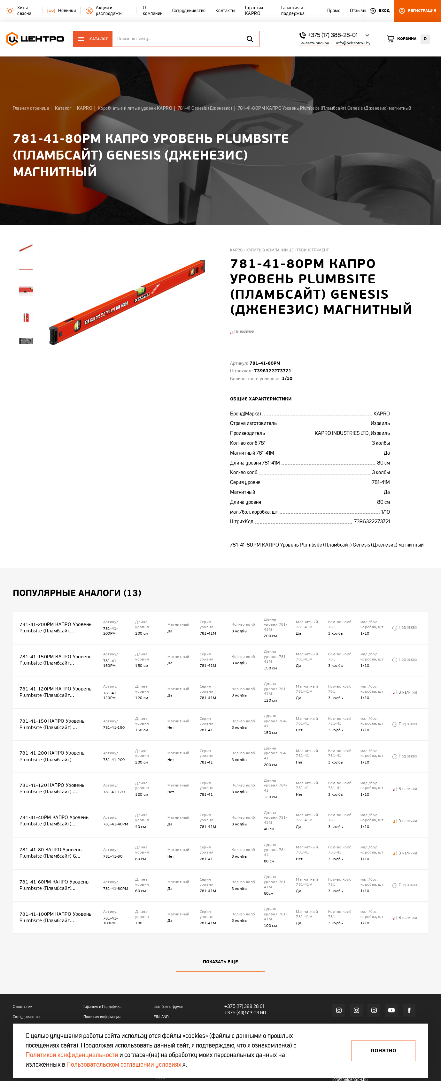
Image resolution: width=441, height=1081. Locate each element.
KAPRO (160, 1001)
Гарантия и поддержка (31, 1011)
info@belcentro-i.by (353, 43)
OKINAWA (162, 1021)
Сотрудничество (26, 980)
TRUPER (160, 990)
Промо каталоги (96, 1011)
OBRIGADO (163, 1011)
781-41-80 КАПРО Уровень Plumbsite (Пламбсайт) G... (49, 825)
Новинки (90, 990)
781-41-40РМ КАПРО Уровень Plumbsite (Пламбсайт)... (52, 796)
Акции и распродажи (100, 1001)
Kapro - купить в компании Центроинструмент (279, 250)
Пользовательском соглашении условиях (124, 1065)
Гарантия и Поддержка (102, 970)
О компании (22, 970)
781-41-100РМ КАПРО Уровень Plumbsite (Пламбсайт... (53, 882)
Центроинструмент (169, 970)
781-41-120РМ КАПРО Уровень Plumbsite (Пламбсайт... (53, 683)
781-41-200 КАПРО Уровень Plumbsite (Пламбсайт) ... (50, 740)
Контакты (21, 990)
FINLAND (161, 980)
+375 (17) (232, 970)
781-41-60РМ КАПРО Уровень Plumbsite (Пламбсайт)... (52, 854)
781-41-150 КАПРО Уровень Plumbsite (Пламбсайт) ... (50, 711)
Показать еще (220, 925)
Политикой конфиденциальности (72, 1055)
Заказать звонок (314, 43)
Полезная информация (101, 980)
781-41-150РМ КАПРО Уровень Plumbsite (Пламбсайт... (53, 654)
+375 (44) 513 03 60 (243, 975)
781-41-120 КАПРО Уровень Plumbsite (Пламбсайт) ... (50, 768)
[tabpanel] (25, 269)
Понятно (383, 1050)
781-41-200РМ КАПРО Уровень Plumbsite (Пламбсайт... (53, 625)
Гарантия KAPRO (26, 1001)
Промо (18, 1021)
